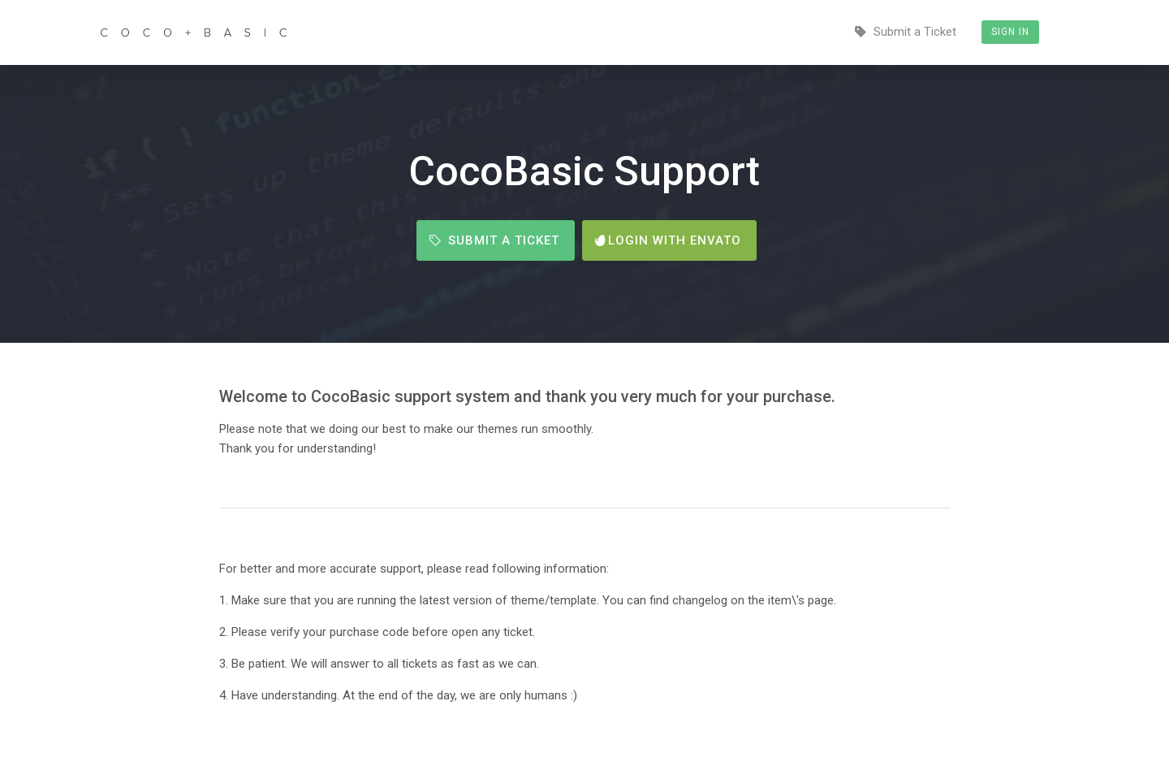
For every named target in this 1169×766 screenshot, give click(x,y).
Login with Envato (668, 240)
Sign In (1010, 31)
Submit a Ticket (905, 31)
